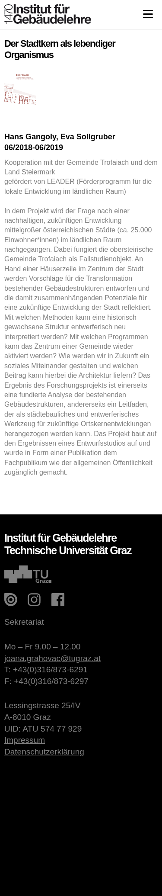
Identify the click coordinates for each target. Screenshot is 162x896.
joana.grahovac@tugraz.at (52, 658)
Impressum (24, 740)
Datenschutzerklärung (44, 751)
